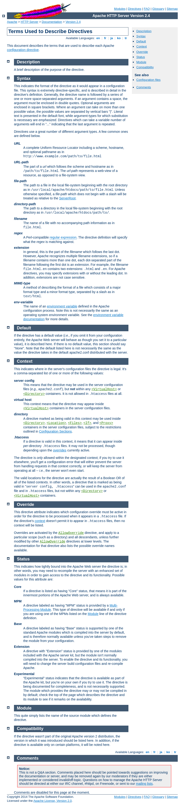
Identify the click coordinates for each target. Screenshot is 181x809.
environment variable (62, 306)
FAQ (147, 8)
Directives (134, 8)
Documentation (52, 22)
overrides (60, 450)
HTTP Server (29, 22)
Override (142, 52)
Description (143, 31)
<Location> (56, 423)
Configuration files (148, 80)
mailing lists (144, 783)
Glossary (158, 8)
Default (141, 41)
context (40, 521)
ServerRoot (67, 198)
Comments (143, 87)
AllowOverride (71, 533)
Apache (12, 22)
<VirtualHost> (104, 389)
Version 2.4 (73, 22)
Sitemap (172, 8)
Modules (119, 8)
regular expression (63, 237)
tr (126, 38)
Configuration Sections (55, 431)
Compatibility (145, 67)
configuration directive (23, 50)
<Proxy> (106, 423)
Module (141, 62)
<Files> (75, 423)
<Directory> (34, 394)
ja (112, 38)
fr (105, 38)
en (98, 38)
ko (118, 38)
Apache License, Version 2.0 (52, 800)
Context (141, 46)
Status (140, 57)
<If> (87, 423)
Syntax (141, 36)
